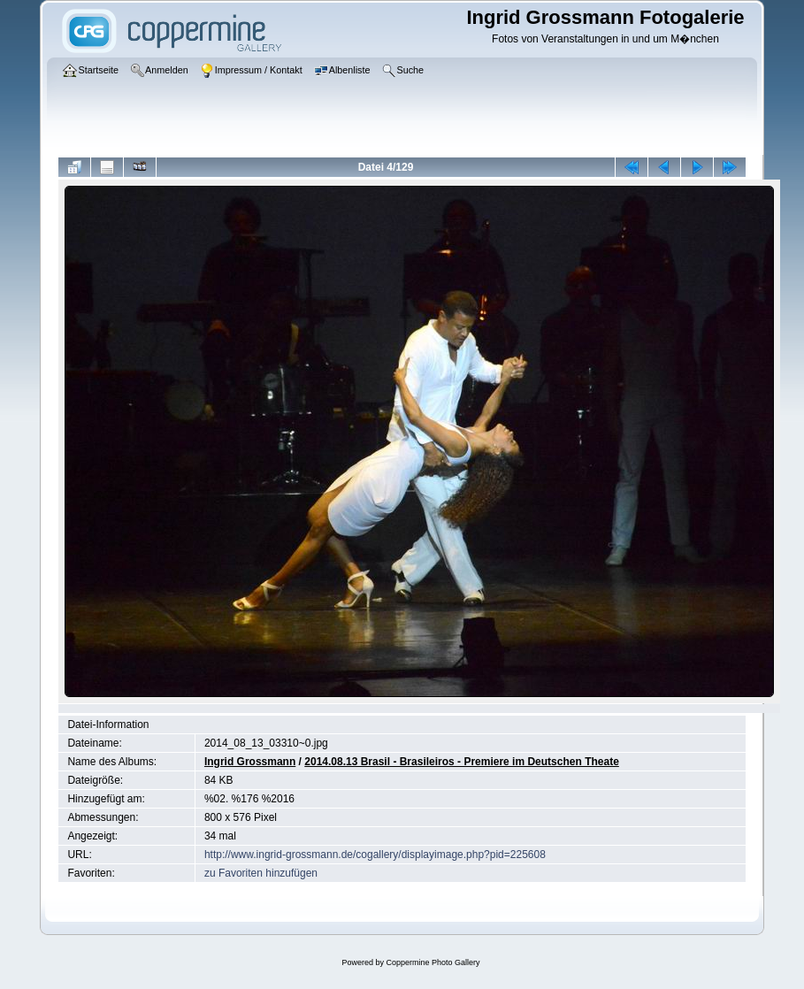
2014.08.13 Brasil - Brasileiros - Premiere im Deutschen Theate (461, 761)
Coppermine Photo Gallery (432, 962)
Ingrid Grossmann (249, 761)
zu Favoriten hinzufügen (261, 873)
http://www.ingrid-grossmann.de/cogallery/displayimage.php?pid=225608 (375, 854)
